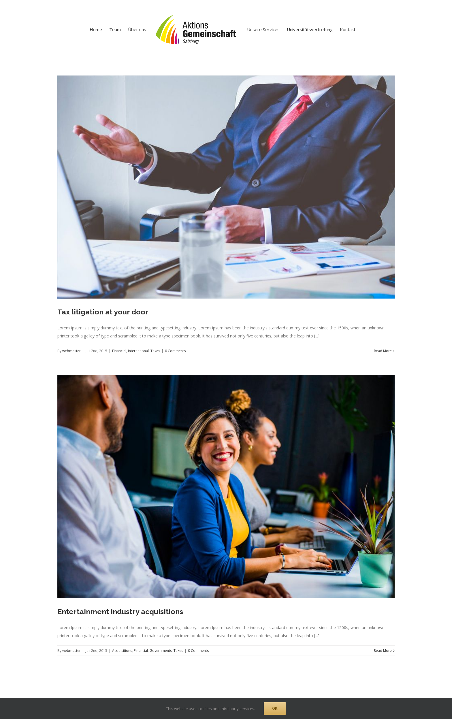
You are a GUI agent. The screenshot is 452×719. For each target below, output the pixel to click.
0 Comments (175, 350)
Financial (119, 350)
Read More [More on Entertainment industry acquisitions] (383, 650)
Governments (161, 650)
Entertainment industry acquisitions (120, 611)
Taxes (155, 350)
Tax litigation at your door (102, 311)
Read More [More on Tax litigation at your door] (383, 350)
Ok (275, 708)
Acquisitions (122, 650)
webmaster (71, 350)
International (138, 350)
